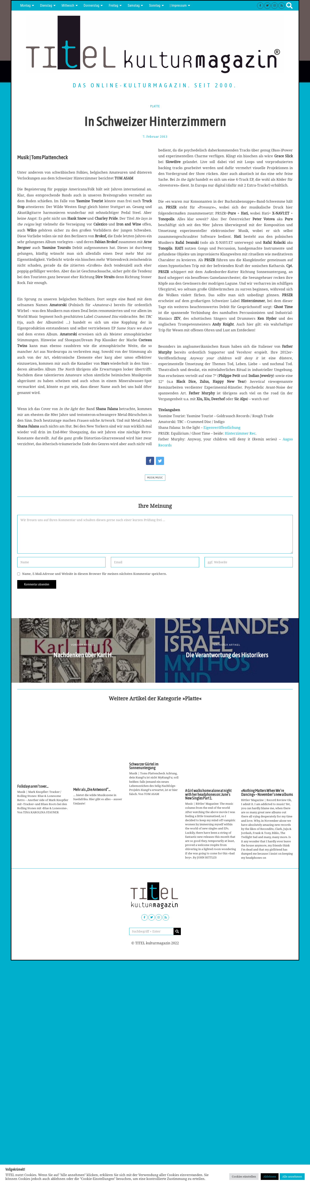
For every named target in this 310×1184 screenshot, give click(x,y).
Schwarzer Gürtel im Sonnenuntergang (143, 766)
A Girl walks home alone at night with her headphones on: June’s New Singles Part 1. (208, 794)
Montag (25, 5)
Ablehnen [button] (269, 1176)
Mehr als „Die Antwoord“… (91, 789)
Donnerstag (91, 5)
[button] (177, 931)
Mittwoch (68, 5)
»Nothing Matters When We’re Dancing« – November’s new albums (267, 793)
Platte (155, 106)
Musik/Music (155, 477)
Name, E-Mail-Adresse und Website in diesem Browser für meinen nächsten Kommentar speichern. (94, 574)
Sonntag (154, 5)
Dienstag (46, 5)
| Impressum (178, 5)
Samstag (134, 5)
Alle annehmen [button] (292, 1176)
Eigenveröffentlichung (221, 427)
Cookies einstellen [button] (244, 1176)
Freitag (113, 5)
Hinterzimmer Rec (240, 433)
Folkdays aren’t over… (32, 786)
